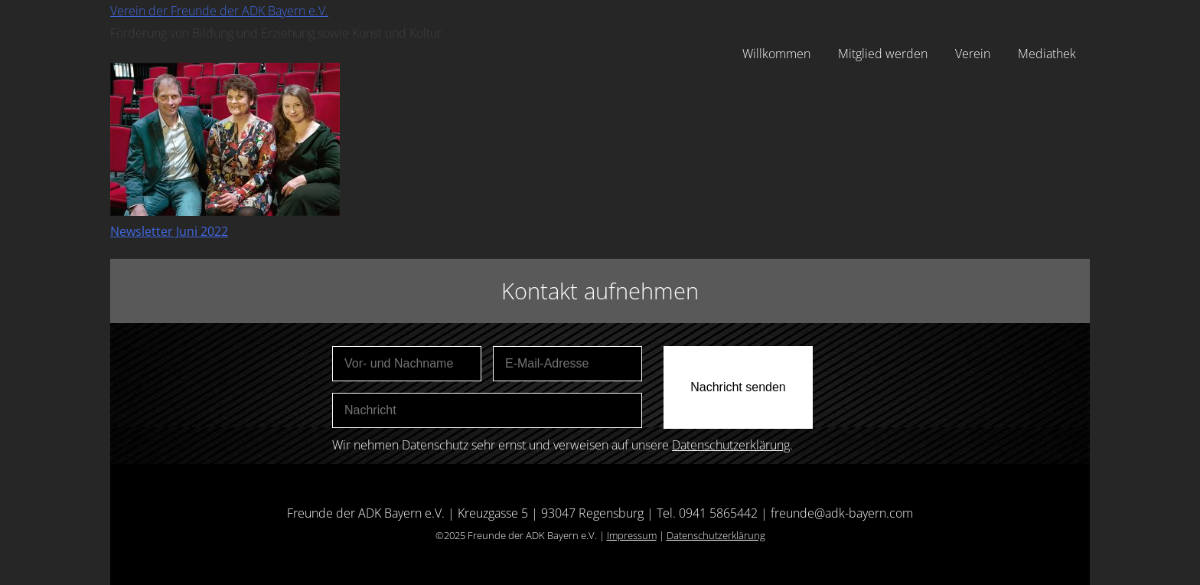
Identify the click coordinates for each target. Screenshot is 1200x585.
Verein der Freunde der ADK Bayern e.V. (219, 10)
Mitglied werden (883, 53)
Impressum (632, 535)
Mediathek (1047, 53)
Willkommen (776, 53)
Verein (972, 53)
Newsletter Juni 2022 (169, 231)
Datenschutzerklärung (731, 444)
